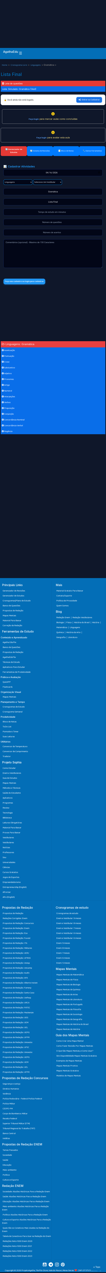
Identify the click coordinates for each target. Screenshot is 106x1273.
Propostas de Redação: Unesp (16, 964)
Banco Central (9, 1134)
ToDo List (7, 727)
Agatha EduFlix (9, 643)
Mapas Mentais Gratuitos (67, 1071)
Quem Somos (62, 606)
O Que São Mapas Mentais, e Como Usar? (74, 1051)
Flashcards (8, 687)
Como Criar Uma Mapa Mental (70, 1042)
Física (69, 623)
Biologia (60, 623)
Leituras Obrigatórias (12, 823)
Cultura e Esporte (11, 1180)
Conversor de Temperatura (15, 747)
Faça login (34, 119)
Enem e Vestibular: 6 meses (68, 934)
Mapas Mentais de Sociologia (69, 1015)
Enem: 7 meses (63, 954)
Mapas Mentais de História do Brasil (72, 1025)
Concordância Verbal (12, 426)
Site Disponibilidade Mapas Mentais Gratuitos (76, 1056)
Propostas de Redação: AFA (15, 978)
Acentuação (8, 351)
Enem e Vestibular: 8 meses (68, 924)
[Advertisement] (53, 20)
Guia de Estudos (10, 779)
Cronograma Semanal (12, 712)
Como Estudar (9, 769)
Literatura (72, 638)
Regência (7, 432)
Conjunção (8, 415)
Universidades (9, 863)
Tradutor (7, 757)
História (96, 623)
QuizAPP (7, 682)
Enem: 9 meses (63, 944)
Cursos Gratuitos (10, 873)
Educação (7, 1166)
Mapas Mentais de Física (67, 980)
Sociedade (7, 1156)
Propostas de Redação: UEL (15, 1028)
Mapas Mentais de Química (68, 990)
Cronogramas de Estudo (14, 707)
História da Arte (73, 633)
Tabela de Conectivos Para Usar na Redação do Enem (27, 1237)
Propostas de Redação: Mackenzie (18, 1013)
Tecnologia (8, 813)
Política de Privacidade (66, 601)
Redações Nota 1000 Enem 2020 (17, 1242)
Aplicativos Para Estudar (14, 668)
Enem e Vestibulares (12, 774)
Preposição (8, 409)
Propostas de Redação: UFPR (16, 1038)
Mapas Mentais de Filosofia (68, 1010)
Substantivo (8, 368)
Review (6, 808)
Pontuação (8, 357)
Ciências (6, 868)
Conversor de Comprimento (15, 752)
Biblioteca (7, 818)
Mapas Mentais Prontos (67, 1066)
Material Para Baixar (12, 621)
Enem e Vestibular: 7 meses (68, 929)
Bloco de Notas (10, 722)
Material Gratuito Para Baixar (69, 591)
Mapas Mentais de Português (69, 1005)
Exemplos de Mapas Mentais (69, 1061)
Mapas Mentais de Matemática (70, 975)
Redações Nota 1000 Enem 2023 (17, 1257)
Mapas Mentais (9, 616)
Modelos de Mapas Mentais (68, 1076)
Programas (8, 803)
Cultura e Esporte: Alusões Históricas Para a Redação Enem (26, 1222)
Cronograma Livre (19, 65)
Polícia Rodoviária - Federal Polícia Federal (22, 1099)
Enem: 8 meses (63, 949)
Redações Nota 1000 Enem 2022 (17, 1252)
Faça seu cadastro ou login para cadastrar (27, 282)
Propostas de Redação (13, 611)
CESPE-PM (8, 1109)
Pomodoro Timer (10, 732)
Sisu (4, 858)
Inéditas (6, 1139)
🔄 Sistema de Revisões (40, 150)
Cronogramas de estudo (67, 914)
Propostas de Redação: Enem (16, 929)
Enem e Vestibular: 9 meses (68, 919)
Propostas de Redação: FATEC (16, 1008)
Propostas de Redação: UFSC (16, 1048)
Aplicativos (8, 798)
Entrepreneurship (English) (14, 888)
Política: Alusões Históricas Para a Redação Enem (25, 1215)
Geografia (61, 638)
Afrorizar (7, 893)
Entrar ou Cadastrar (89, 99)
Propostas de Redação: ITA (15, 944)
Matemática (62, 628)
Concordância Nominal (13, 420)
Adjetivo (7, 374)
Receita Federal (10, 1119)
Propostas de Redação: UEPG (16, 1033)
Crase (5, 362)
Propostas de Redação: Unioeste (17, 1043)
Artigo (6, 386)
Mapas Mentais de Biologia (68, 985)
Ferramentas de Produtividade (17, 673)
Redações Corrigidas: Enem (15, 919)
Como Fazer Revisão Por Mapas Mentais (74, 1047)
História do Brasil (82, 623)
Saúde (5, 1161)
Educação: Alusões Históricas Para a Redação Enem (26, 1202)
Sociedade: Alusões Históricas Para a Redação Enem (26, 1192)
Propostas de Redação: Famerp (17, 988)
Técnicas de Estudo (11, 663)
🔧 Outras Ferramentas (92, 150)
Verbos (6, 403)
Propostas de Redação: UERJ (16, 954)
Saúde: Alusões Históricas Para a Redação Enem (24, 1197)
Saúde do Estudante (12, 793)
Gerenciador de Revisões (14, 591)
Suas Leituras (9, 737)
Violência (7, 1094)
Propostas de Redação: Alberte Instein (20, 983)
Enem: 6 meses (63, 959)
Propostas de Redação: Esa (15, 934)
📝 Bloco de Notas (66, 150)
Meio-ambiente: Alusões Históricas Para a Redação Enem (25, 1209)
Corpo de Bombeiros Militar (15, 1114)
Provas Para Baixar (11, 833)
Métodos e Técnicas (11, 788)
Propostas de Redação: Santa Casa (18, 993)
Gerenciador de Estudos (13, 596)
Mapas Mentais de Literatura (69, 1000)
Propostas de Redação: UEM (15, 1023)
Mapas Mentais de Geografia (69, 1020)
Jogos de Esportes (11, 878)
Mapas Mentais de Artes (67, 995)
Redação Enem (63, 618)
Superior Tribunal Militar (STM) (16, 1124)
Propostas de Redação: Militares (17, 949)
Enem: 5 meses (63, 964)
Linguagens (36, 65)
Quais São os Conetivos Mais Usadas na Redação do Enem (25, 1230)
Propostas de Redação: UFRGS (17, 959)
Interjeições (8, 397)
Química (60, 633)
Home (5, 65)
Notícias (6, 848)
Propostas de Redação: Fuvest (17, 939)
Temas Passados (10, 1151)
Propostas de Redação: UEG (15, 1018)
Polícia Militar (9, 1104)
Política (6, 1176)
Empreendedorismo (12, 883)
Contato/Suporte (64, 596)
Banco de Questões (11, 606)
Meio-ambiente (9, 1171)
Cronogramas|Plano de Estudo (17, 601)
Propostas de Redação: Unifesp (17, 998)
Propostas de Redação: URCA (16, 1003)
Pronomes (8, 380)
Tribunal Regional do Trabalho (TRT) (19, 1129)
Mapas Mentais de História (68, 1030)
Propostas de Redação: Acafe (16, 973)
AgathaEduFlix (9, 658)
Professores (8, 853)
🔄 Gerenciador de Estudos (13, 151)
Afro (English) (9, 898)
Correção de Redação (12, 626)
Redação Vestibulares (82, 618)
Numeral (7, 391)
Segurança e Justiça (11, 1084)
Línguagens (75, 628)
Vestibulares (8, 838)
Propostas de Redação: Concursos (18, 924)
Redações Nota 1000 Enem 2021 (17, 1247)
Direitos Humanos (11, 1089)
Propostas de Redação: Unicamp (17, 969)
